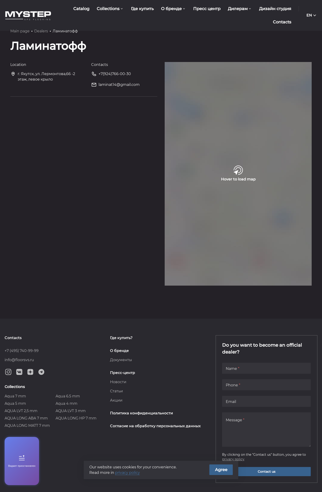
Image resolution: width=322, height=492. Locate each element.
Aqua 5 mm (15, 403)
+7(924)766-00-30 (111, 74)
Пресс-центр (122, 373)
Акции (116, 400)
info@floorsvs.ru (19, 360)
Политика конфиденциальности (141, 413)
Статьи (116, 391)
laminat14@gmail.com (115, 85)
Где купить (142, 8)
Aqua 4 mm (66, 403)
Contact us (266, 472)
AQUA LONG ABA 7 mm (26, 418)
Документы (121, 360)
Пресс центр (206, 8)
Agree (221, 469)
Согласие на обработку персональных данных (155, 426)
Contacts (13, 338)
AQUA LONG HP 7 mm (76, 418)
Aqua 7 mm (15, 396)
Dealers (41, 31)
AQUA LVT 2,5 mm (21, 411)
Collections (108, 8)
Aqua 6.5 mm (68, 396)
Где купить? (121, 338)
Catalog (81, 8)
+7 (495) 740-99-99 (22, 351)
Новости (118, 382)
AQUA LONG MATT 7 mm (27, 425)
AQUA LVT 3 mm (71, 411)
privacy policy (233, 459)
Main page (20, 31)
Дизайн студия (275, 8)
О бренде (171, 8)
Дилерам (238, 8)
